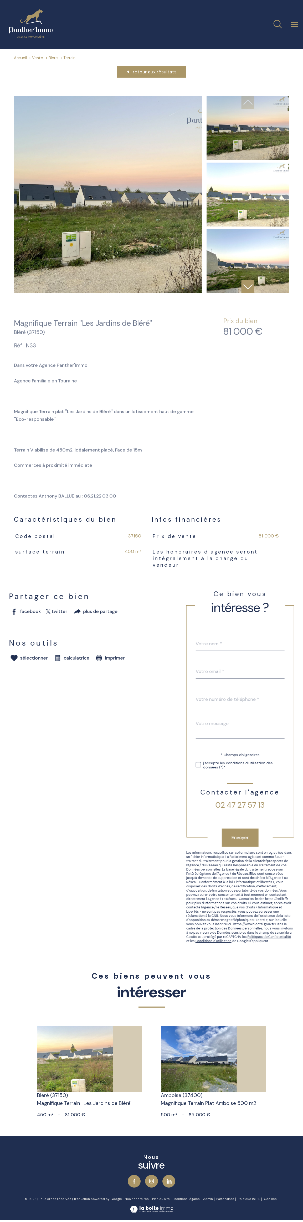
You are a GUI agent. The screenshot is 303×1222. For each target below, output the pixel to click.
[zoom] (108, 291)
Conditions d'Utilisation (224, 941)
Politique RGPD (249, 1199)
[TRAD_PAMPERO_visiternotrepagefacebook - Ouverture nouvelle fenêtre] (134, 1181)
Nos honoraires (137, 1199)
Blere (53, 58)
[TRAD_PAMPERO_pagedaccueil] (31, 36)
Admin (208, 1199)
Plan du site (161, 1199)
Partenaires (225, 1199)
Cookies (270, 1199)
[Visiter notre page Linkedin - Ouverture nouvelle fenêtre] (168, 1181)
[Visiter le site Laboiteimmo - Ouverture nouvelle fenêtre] (151, 1211)
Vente (37, 58)
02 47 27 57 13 (250, 805)
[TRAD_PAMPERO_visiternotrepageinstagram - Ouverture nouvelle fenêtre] (151, 1181)
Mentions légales (186, 1199)
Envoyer (250, 837)
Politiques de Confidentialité (279, 937)
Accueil (20, 58)
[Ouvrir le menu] (294, 24)
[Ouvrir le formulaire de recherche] (277, 24)
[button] (248, 286)
